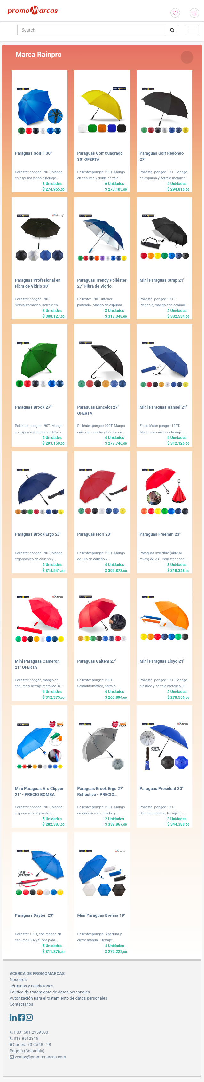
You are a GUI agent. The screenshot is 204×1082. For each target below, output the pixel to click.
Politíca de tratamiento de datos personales (50, 992)
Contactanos (21, 1004)
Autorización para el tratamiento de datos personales (58, 998)
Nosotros (18, 979)
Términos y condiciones (31, 986)
